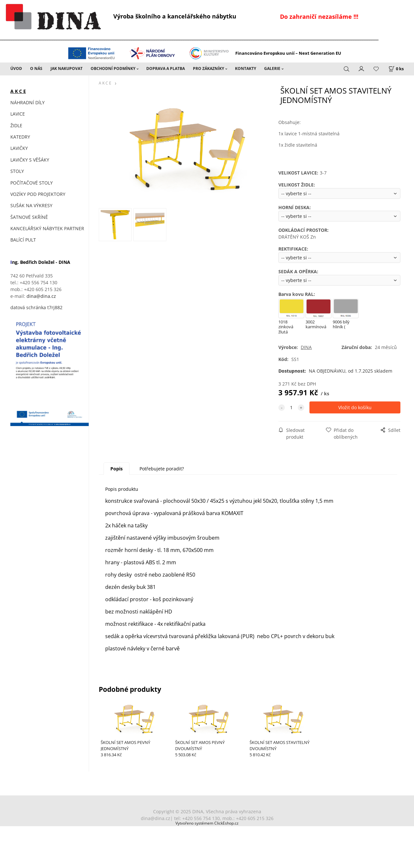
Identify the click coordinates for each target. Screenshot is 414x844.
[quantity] (291, 407)
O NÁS (36, 68)
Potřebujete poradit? (162, 469)
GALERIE (272, 68)
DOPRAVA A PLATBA (165, 68)
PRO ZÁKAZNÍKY (208, 68)
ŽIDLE (16, 125)
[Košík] (396, 69)
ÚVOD (16, 68)
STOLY (17, 171)
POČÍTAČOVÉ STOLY (31, 183)
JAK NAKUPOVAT (66, 68)
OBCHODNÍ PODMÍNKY (113, 68)
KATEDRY (20, 137)
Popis (116, 469)
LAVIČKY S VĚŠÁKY (29, 160)
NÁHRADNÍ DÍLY (27, 102)
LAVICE (17, 114)
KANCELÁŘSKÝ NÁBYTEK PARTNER (47, 228)
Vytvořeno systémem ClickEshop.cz (207, 823)
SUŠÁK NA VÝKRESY (31, 205)
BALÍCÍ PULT (23, 240)
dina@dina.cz (41, 296)
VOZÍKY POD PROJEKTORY (37, 194)
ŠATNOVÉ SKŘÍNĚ (29, 217)
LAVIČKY (19, 148)
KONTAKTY (245, 68)
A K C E (18, 91)
